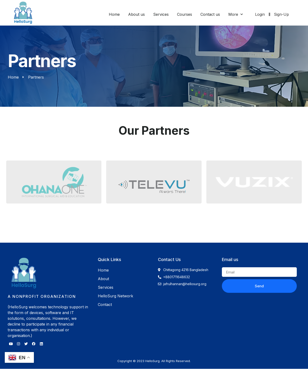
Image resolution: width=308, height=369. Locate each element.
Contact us (210, 14)
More (235, 14)
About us (136, 14)
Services (161, 14)
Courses (184, 14)
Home (114, 14)
